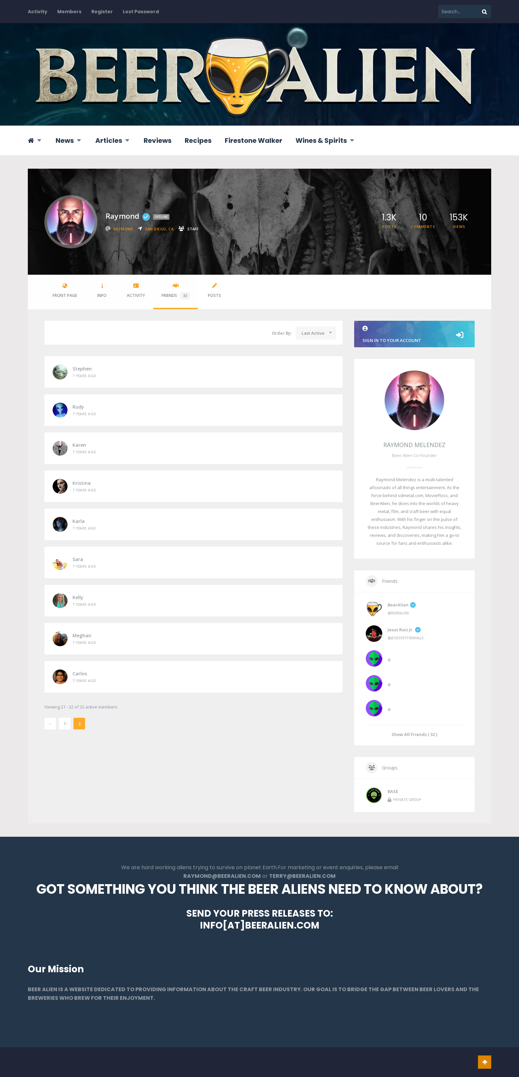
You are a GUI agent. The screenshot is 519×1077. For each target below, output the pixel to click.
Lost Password (141, 11)
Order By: (282, 333)
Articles (108, 140)
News (65, 140)
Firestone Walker (253, 140)
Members (69, 11)
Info (102, 290)
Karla (78, 521)
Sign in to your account (414, 334)
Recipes (198, 140)
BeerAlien (402, 605)
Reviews (157, 140)
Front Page (65, 290)
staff (193, 228)
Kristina (81, 483)
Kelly (77, 597)
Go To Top (484, 1062)
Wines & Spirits (321, 140)
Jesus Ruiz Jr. (404, 630)
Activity (37, 11)
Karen (79, 445)
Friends (176, 291)
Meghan (81, 635)
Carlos (79, 673)
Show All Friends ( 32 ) (414, 734)
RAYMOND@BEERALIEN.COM (222, 876)
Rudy (78, 407)
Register (102, 11)
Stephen (82, 369)
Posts (214, 290)
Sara (77, 559)
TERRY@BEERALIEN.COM (302, 876)
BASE (393, 791)
